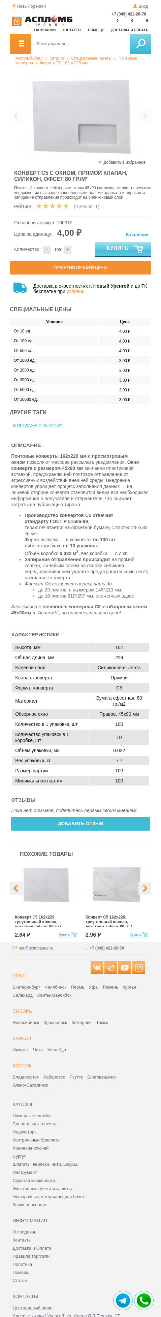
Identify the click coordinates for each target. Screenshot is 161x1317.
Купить (125, 249)
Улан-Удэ (56, 1049)
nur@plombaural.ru (36, 948)
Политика (22, 1264)
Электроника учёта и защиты (42, 1188)
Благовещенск (101, 1077)
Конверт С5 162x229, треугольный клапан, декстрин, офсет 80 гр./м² (38, 924)
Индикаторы (24, 1131)
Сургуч (19, 1156)
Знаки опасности (29, 1204)
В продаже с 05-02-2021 (38, 425)
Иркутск (20, 1049)
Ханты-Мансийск (54, 995)
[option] (80, 116)
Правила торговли (31, 1256)
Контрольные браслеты (36, 1140)
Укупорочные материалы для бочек (48, 1196)
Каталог (57, 58)
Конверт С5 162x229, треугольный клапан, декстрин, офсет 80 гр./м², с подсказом (109, 924)
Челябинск (55, 987)
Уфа (93, 987)
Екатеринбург (26, 987)
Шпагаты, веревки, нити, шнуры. (45, 1164)
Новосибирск (25, 1022)
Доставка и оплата (129, 30)
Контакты (71, 30)
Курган (129, 987)
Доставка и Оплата (31, 1248)
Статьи (19, 1280)
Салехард (22, 995)
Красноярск (55, 1022)
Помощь (96, 30)
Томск (102, 1022)
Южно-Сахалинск (30, 1085)
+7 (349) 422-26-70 (128, 14)
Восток (21, 1065)
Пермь (78, 987)
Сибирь (22, 1011)
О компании (44, 30)
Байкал (21, 1038)
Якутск (76, 1077)
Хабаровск (54, 1077)
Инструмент (24, 1172)
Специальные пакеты (91, 58)
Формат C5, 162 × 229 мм (64, 63)
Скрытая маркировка (33, 1180)
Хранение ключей (30, 1148)
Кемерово (82, 1022)
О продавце (24, 1231)
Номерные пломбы (31, 1115)
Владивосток (25, 1077)
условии (76, 291)
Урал (18, 975)
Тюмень (110, 987)
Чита (38, 1049)
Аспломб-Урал (29, 58)
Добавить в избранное (124, 162)
